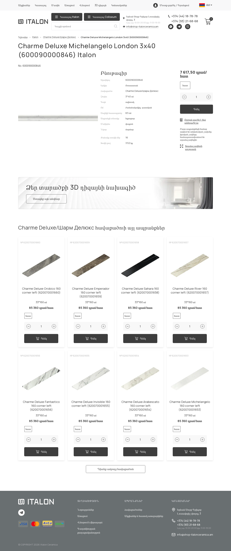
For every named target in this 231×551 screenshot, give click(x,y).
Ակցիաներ (24, 5)
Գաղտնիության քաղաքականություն (88, 530)
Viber (187, 26)
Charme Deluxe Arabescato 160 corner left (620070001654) (140, 406)
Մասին (55, 5)
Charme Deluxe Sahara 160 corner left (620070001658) (140, 290)
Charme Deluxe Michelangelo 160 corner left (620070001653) (189, 406)
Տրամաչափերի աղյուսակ (193, 147)
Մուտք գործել (167, 5)
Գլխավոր (23, 37)
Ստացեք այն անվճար (46, 199)
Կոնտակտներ (119, 5)
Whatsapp (170, 26)
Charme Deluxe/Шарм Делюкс (59, 37)
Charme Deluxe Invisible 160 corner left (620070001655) (90, 404)
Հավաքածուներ (133, 509)
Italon (35, 37)
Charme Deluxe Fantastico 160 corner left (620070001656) (41, 406)
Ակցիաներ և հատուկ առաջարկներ (144, 516)
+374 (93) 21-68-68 (184, 21)
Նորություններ (85, 509)
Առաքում (69, 5)
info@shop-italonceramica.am (142, 26)
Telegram (179, 26)
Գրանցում (183, 5)
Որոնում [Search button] (115, 26)
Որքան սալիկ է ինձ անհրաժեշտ (195, 121)
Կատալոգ (40, 5)
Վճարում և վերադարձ (89, 522)
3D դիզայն (100, 5)
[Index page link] (33, 21)
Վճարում (84, 5)
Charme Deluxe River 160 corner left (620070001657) (190, 290)
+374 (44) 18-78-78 (184, 16)
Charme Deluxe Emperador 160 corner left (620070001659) (90, 292)
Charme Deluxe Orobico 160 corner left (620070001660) (41, 290)
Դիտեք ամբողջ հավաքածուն (115, 469)
